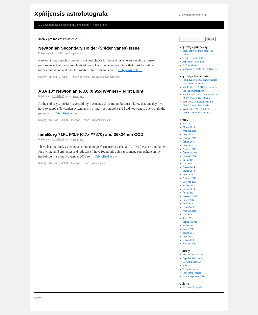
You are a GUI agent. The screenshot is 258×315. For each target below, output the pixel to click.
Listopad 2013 (190, 181)
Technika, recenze (89, 76)
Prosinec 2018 (189, 130)
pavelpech (78, 53)
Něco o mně (100, 24)
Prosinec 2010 (189, 243)
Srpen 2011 (188, 218)
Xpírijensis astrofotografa (70, 13)
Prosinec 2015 (189, 149)
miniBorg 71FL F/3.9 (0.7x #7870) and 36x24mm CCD (90, 134)
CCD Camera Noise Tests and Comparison (64, 24)
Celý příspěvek (130, 70)
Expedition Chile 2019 (194, 61)
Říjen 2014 (188, 160)
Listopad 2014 (190, 156)
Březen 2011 (189, 232)
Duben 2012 (189, 200)
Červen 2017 (189, 141)
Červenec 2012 (190, 196)
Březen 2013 (189, 189)
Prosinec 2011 (189, 210)
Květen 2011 (189, 225)
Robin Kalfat (189, 79)
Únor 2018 (188, 134)
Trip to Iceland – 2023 (193, 58)
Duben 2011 (189, 229)
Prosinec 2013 (189, 178)
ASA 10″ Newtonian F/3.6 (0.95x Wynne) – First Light (90, 91)
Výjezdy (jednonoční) (193, 276)
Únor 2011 (188, 236)
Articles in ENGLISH (59, 76)
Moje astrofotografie (193, 287)
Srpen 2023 (188, 123)
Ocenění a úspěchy (192, 261)
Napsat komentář (110, 76)
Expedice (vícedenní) (193, 258)
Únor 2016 (188, 145)
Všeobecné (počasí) (192, 272)
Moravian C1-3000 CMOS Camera (200, 69)
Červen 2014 (189, 167)
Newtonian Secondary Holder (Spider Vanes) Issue (89, 48)
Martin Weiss (189, 87)
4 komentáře (99, 163)
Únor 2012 (188, 203)
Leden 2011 (188, 240)
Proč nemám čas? (191, 65)
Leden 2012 (188, 207)
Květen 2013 (189, 185)
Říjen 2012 (188, 192)
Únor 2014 (188, 174)
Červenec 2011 (190, 221)
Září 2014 (187, 163)
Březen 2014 (189, 170)
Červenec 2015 (190, 152)
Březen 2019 (189, 127)
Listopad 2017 (190, 138)
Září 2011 (187, 214)
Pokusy (74, 76)
